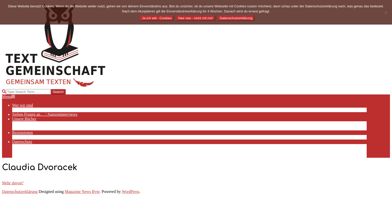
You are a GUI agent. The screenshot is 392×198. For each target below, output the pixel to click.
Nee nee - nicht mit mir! (195, 18)
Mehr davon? (13, 183)
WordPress (130, 191)
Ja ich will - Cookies (157, 18)
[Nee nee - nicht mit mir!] (385, 12)
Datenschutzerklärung (19, 191)
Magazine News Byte (82, 191)
